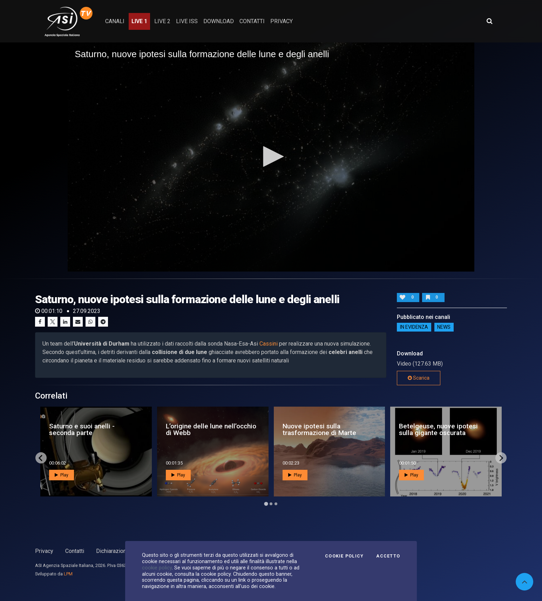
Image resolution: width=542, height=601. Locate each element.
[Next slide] (501, 457)
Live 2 (162, 21)
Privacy (44, 551)
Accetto (388, 556)
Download (218, 21)
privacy (281, 21)
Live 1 (139, 21)
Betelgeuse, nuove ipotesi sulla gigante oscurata (438, 429)
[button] (271, 156)
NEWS (443, 327)
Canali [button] (114, 21)
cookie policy (157, 567)
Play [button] (61, 475)
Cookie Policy (344, 556)
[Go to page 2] (271, 503)
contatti (252, 21)
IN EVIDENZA (414, 327)
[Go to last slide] (41, 457)
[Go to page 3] (276, 503)
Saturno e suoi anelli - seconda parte (82, 429)
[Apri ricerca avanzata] (489, 21)
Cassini (268, 343)
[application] (271, 156)
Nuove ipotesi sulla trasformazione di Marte (319, 429)
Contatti (74, 551)
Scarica (418, 378)
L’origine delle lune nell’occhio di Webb (211, 429)
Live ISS (187, 21)
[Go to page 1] (266, 504)
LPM (68, 573)
